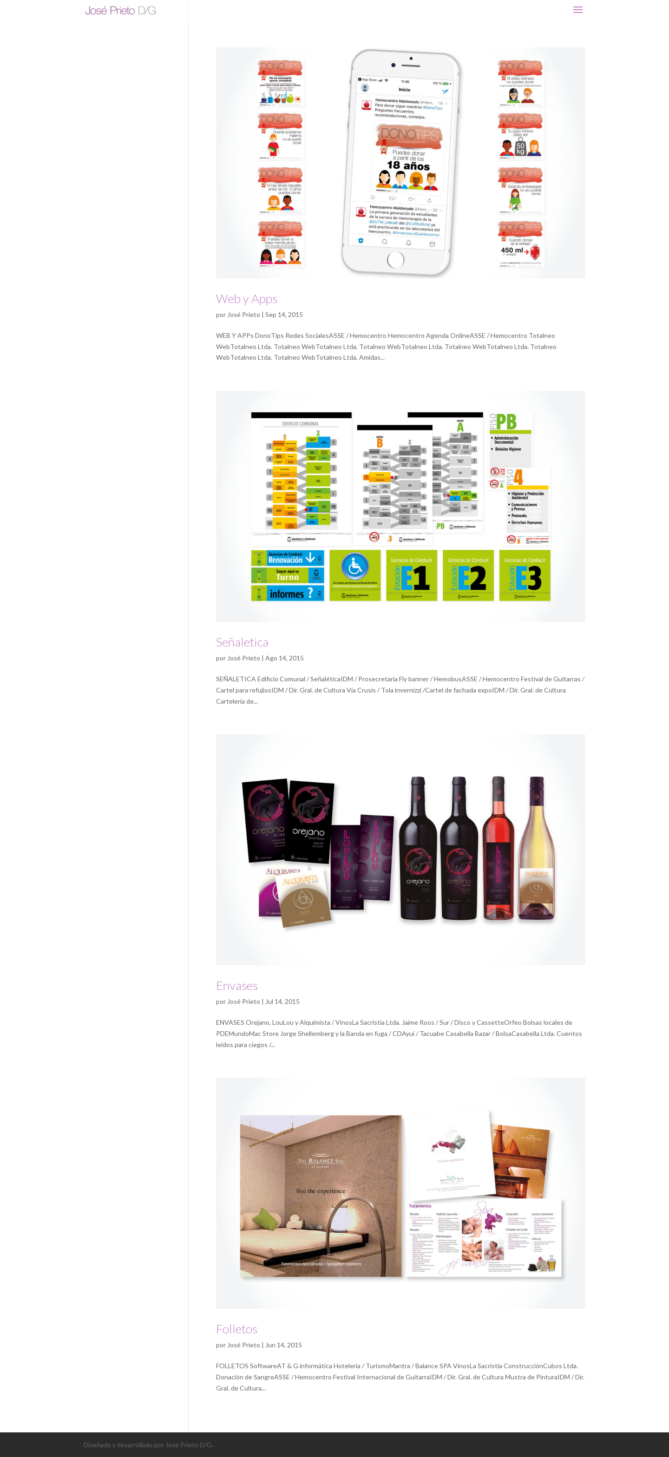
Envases (237, 985)
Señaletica (242, 641)
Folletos (236, 1328)
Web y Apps (246, 298)
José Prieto (243, 314)
